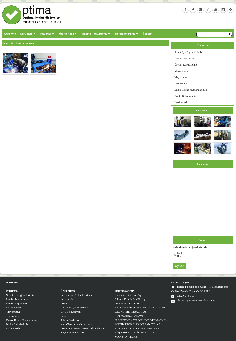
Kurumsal (26, 33)
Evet (179, 252)
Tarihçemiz (180, 83)
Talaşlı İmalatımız (71, 320)
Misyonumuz (181, 70)
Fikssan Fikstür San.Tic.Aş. (130, 299)
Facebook (185, 9)
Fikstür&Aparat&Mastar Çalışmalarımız (83, 328)
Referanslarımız (125, 33)
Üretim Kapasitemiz (185, 64)
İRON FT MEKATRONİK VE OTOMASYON (141, 320)
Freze (64, 315)
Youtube (215, 9)
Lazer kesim (67, 299)
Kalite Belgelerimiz (185, 95)
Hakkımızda (181, 102)
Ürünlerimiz (66, 33)
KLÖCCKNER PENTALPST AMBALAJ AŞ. (140, 307)
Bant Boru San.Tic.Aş (127, 303)
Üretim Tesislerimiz (185, 58)
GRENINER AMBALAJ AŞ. (131, 311)
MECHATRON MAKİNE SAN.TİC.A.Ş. (138, 324)
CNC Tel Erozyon (71, 311)
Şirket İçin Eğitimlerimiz (188, 52)
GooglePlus (208, 9)
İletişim (147, 33)
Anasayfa (10, 33)
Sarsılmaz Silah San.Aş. (128, 295)
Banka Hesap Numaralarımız (190, 89)
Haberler (45, 33)
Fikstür (65, 303)
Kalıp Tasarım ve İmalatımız (76, 324)
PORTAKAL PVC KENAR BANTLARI (137, 328)
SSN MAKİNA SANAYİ (129, 315)
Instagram (223, 9)
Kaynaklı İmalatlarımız (73, 332)
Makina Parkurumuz (94, 33)
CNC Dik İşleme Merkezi (75, 307)
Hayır (180, 256)
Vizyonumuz (181, 77)
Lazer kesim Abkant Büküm (76, 295)
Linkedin (200, 9)
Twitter (193, 9)
